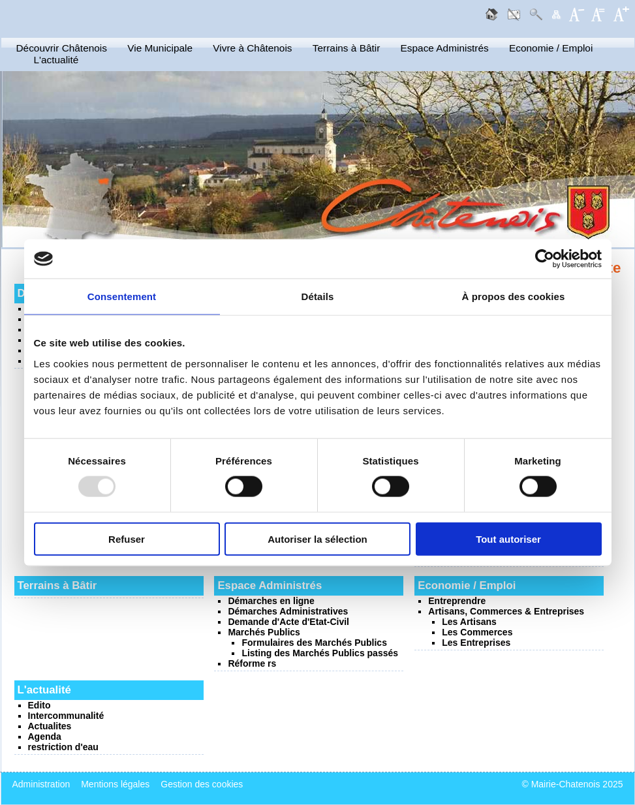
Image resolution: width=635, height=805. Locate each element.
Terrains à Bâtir (346, 47)
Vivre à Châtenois (252, 47)
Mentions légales (115, 784)
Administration (41, 784)
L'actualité (56, 59)
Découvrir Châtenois (61, 47)
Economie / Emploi (551, 47)
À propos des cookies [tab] (513, 296)
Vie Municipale (160, 47)
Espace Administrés (445, 47)
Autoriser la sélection (317, 538)
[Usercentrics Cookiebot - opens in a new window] (545, 259)
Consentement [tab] (121, 296)
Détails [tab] (318, 296)
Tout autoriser (508, 538)
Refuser (126, 538)
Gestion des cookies (202, 784)
